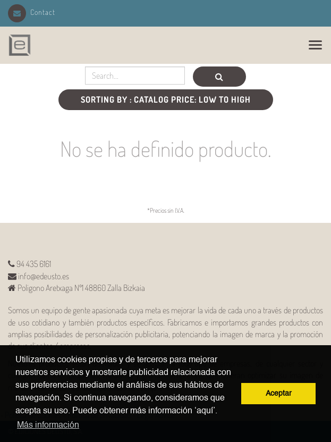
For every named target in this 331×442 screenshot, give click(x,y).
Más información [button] (48, 425)
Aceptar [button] (279, 393)
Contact (31, 11)
